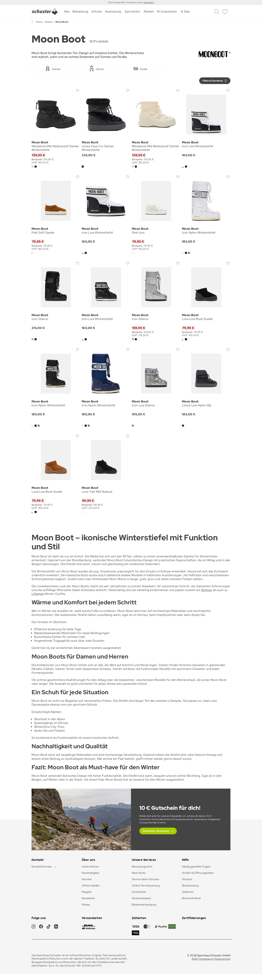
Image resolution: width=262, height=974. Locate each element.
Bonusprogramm (142, 866)
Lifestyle (38, 594)
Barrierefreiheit (191, 898)
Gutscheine (139, 892)
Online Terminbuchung (146, 885)
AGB (195, 959)
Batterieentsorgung (144, 904)
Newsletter (88, 898)
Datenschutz (222, 959)
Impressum (206, 959)
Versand (187, 879)
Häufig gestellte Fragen (196, 866)
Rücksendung (190, 885)
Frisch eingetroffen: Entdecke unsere (126, 2)
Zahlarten (188, 892)
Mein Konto (139, 873)
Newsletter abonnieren (156, 830)
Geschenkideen (141, 898)
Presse (86, 904)
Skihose (206, 590)
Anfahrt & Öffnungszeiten (198, 873)
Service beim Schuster (146, 879)
